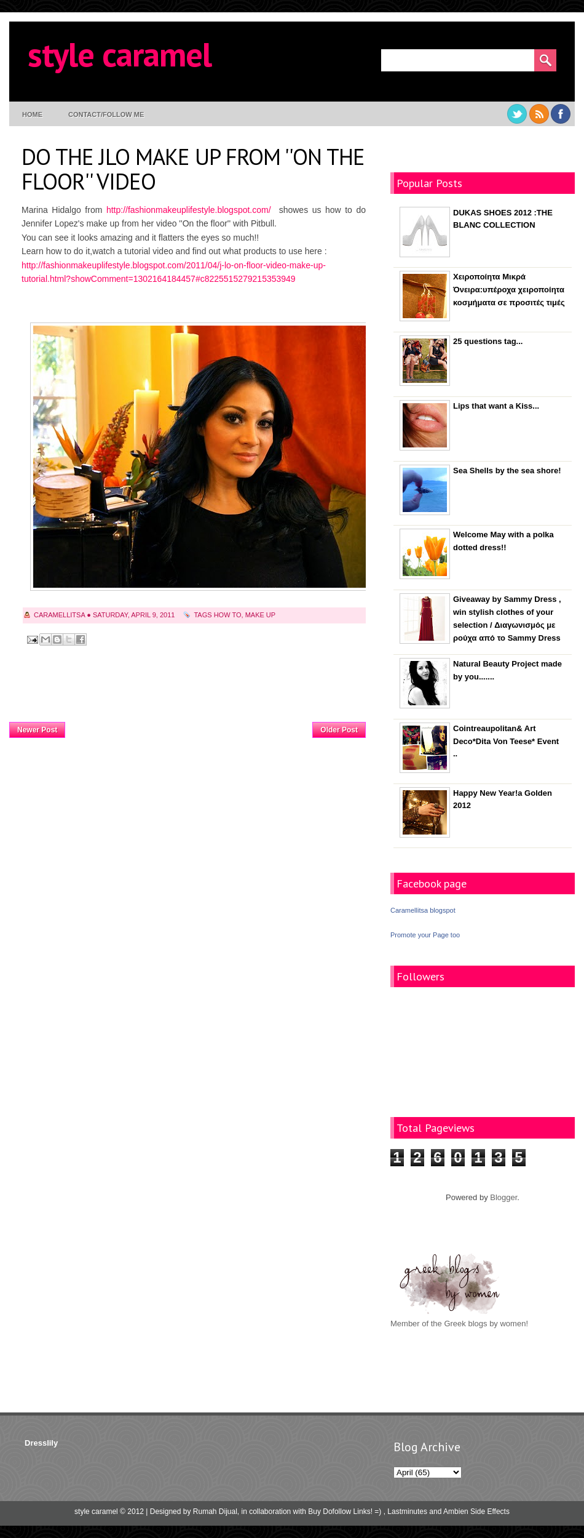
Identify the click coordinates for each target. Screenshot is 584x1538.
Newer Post (37, 730)
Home (32, 114)
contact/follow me (106, 114)
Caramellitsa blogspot (423, 910)
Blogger (503, 1197)
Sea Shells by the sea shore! (507, 470)
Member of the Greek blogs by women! (459, 1323)
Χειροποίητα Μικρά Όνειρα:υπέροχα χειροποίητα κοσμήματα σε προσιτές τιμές (509, 289)
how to (228, 615)
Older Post (339, 730)
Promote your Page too (425, 935)
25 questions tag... (488, 341)
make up (260, 615)
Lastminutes (407, 1511)
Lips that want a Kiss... (496, 406)
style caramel (119, 54)
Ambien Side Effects (476, 1511)
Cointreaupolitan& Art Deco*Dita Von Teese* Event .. (506, 741)
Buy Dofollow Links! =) (344, 1511)
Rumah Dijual (215, 1511)
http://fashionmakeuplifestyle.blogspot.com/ (188, 210)
